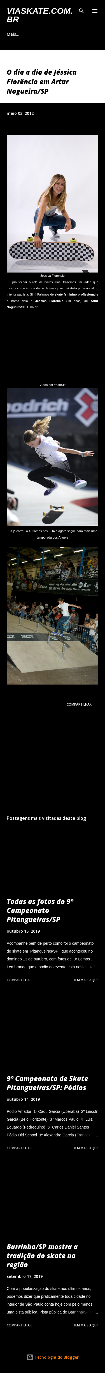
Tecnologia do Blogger (53, 1357)
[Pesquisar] (81, 10)
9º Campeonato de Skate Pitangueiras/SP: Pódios (47, 1083)
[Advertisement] (52, 762)
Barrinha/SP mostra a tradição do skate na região (42, 1255)
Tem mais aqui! (85, 980)
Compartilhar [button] (79, 704)
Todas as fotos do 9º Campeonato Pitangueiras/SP (40, 910)
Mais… (13, 34)
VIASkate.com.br (40, 15)
